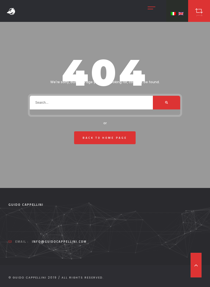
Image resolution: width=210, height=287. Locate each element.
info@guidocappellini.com (59, 241)
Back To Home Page (105, 138)
